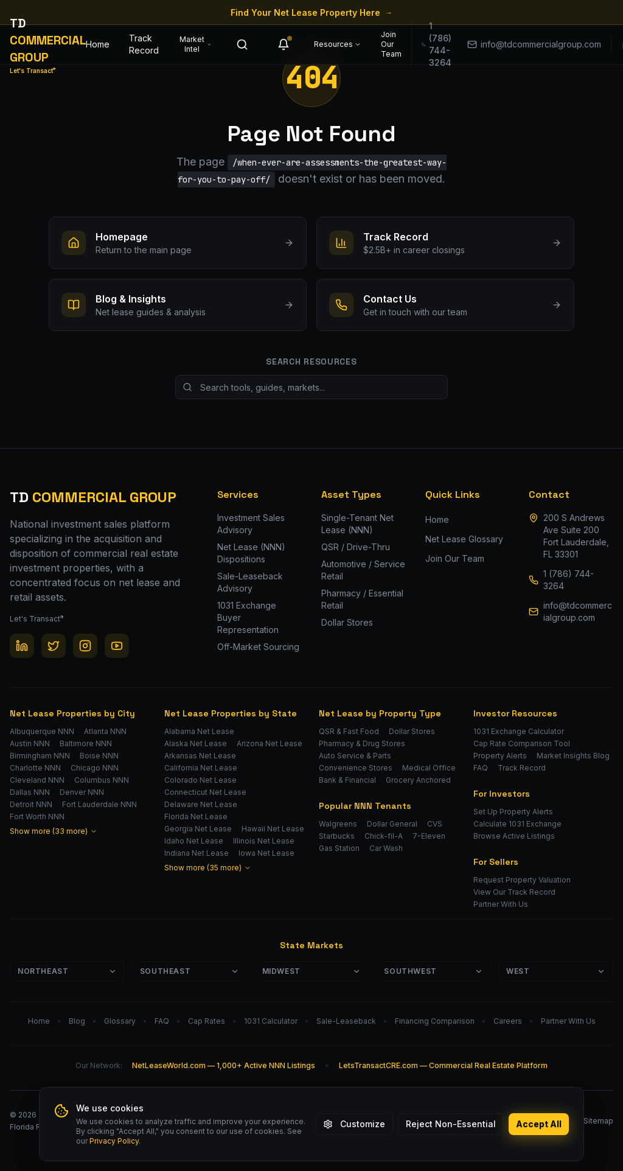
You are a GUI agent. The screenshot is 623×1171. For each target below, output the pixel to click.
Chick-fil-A (383, 836)
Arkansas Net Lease (200, 755)
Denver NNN (82, 792)
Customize (354, 1124)
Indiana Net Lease (196, 853)
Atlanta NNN (105, 731)
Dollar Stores (412, 731)
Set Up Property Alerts (513, 811)
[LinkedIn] (22, 646)
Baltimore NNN (86, 743)
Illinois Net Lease (263, 840)
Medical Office (429, 767)
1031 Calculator (271, 1021)
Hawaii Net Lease (273, 828)
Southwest (433, 971)
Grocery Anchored (418, 780)
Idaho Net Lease (193, 840)
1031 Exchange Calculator (518, 731)
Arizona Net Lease (269, 743)
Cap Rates (206, 1021)
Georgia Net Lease (198, 828)
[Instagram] (85, 646)
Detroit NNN (31, 804)
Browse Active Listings (514, 836)
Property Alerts (500, 755)
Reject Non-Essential (451, 1124)
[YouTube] (117, 646)
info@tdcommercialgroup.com (577, 611)
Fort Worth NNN (37, 816)
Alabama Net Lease (199, 731)
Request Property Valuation (522, 879)
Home (98, 44)
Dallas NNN (30, 792)
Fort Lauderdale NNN (99, 804)
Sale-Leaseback (346, 1021)
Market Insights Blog (573, 755)
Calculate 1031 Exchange (517, 823)
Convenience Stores (355, 767)
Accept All (539, 1124)
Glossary (120, 1021)
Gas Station (339, 848)
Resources (337, 44)
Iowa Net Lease (266, 853)
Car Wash (386, 848)
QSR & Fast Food (349, 731)
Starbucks (337, 836)
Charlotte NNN (35, 767)
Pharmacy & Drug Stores (362, 743)
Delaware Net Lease (200, 804)
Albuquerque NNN (42, 731)
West (555, 971)
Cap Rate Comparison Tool (521, 743)
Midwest (311, 971)
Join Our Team (391, 44)
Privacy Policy (114, 1140)
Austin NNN (30, 743)
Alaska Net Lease (195, 743)
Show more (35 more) (207, 867)
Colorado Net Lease (200, 780)
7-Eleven (428, 836)
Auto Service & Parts (355, 755)
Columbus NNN (101, 780)
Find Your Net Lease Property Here (311, 12)
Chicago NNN (95, 767)
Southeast (189, 971)
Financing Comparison (435, 1021)
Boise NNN (99, 755)
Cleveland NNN (37, 780)
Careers (507, 1021)
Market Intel (195, 44)
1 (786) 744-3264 (568, 579)
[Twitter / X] (53, 646)
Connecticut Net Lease (205, 792)
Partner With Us (500, 904)
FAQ (480, 767)
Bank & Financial (347, 780)
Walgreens (338, 823)
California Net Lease (200, 767)
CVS (434, 823)
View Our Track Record (514, 892)
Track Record (144, 44)
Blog (77, 1021)
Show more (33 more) (53, 831)
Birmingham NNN (40, 755)
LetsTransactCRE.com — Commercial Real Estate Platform (443, 1065)
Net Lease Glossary (464, 539)
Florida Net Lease (196, 816)
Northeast (67, 971)
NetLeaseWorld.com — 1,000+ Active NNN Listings (223, 1065)
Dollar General (392, 823)
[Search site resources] (311, 387)
